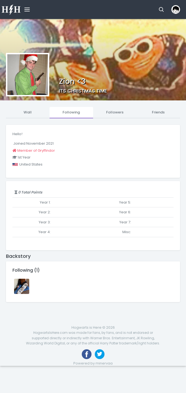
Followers (114, 112)
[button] (161, 9)
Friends (158, 112)
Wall (28, 112)
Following (71, 112)
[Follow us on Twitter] (100, 354)
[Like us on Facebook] (87, 354)
